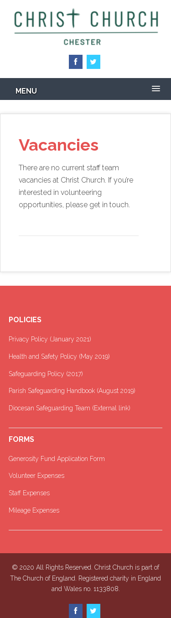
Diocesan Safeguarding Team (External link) (69, 408)
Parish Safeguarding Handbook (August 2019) (72, 390)
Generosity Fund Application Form (57, 458)
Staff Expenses (29, 493)
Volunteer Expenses (36, 475)
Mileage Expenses (34, 510)
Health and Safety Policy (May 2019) (59, 356)
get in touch (109, 204)
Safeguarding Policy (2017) (46, 373)
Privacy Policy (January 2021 (49, 339)
